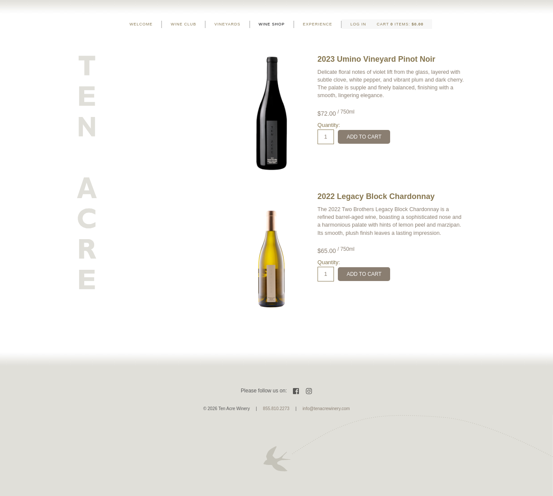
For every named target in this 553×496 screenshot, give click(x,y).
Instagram (308, 391)
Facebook (295, 391)
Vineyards (227, 24)
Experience (317, 24)
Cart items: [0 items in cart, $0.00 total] (400, 24)
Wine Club (183, 24)
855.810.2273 (276, 408)
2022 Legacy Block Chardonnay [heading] (376, 196)
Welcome (141, 24)
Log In (358, 24)
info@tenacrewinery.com (326, 408)
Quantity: (329, 125)
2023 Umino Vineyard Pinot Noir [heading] (376, 59)
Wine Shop (272, 24)
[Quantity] (326, 137)
